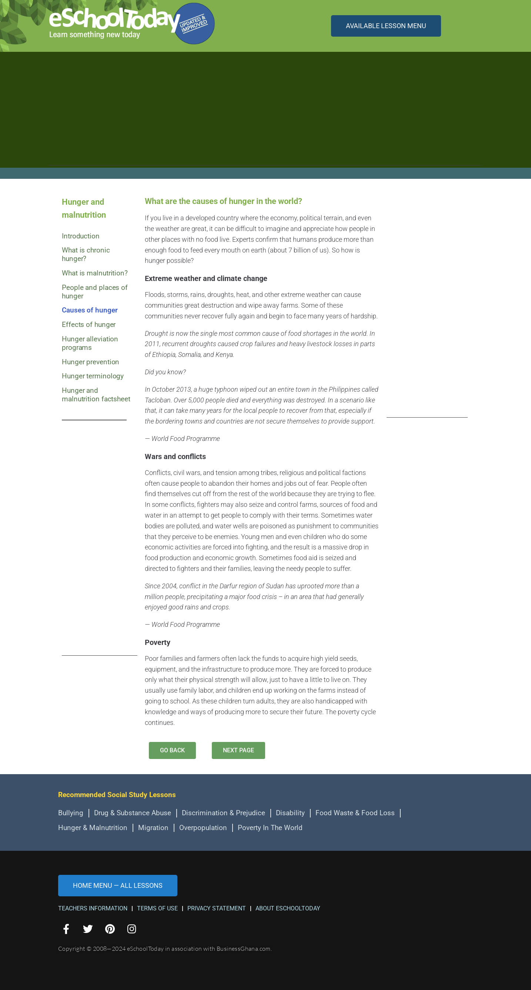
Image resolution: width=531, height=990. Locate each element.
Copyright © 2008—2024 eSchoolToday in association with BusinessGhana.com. (165, 948)
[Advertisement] (265, 113)
